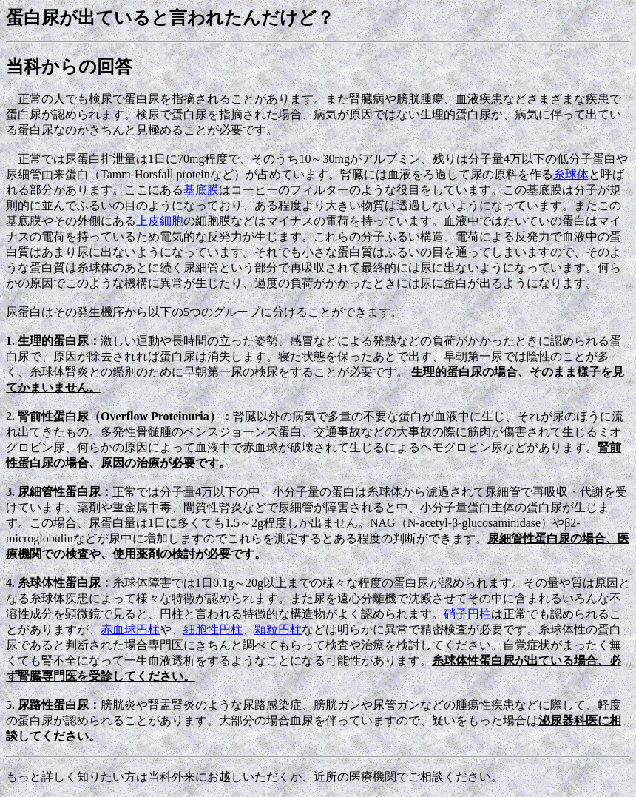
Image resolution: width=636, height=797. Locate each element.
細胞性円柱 (213, 629)
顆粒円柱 (278, 629)
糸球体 (571, 174)
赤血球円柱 (130, 629)
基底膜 (201, 190)
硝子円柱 (467, 614)
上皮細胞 (159, 221)
